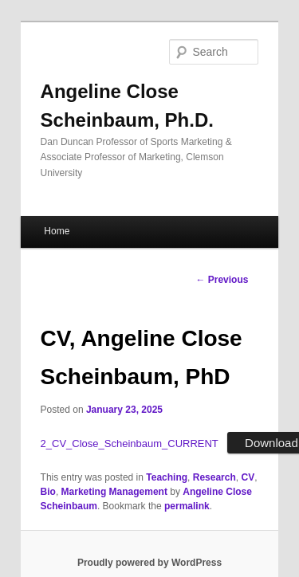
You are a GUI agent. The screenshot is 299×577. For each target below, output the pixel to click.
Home (56, 231)
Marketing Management (114, 491)
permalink (187, 506)
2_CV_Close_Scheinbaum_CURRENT (129, 443)
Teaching (166, 477)
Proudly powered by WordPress (149, 562)
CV (247, 477)
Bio (48, 491)
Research (214, 477)
